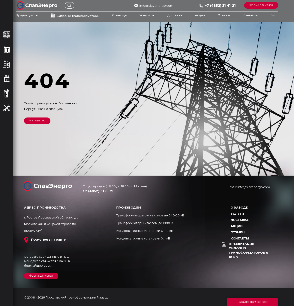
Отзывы (224, 15)
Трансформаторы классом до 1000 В (144, 223)
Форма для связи (261, 5)
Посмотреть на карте (48, 239)
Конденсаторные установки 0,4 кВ (143, 238)
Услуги (145, 15)
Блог (274, 15)
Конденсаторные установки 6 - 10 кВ (144, 230)
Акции (200, 15)
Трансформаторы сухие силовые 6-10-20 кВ (150, 215)
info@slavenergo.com (156, 5)
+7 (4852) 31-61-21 (220, 5)
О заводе (119, 15)
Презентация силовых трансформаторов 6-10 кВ (249, 250)
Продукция (25, 15)
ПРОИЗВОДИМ (128, 207)
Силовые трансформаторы (78, 16)
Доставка (174, 15)
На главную (37, 120)
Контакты (250, 15)
